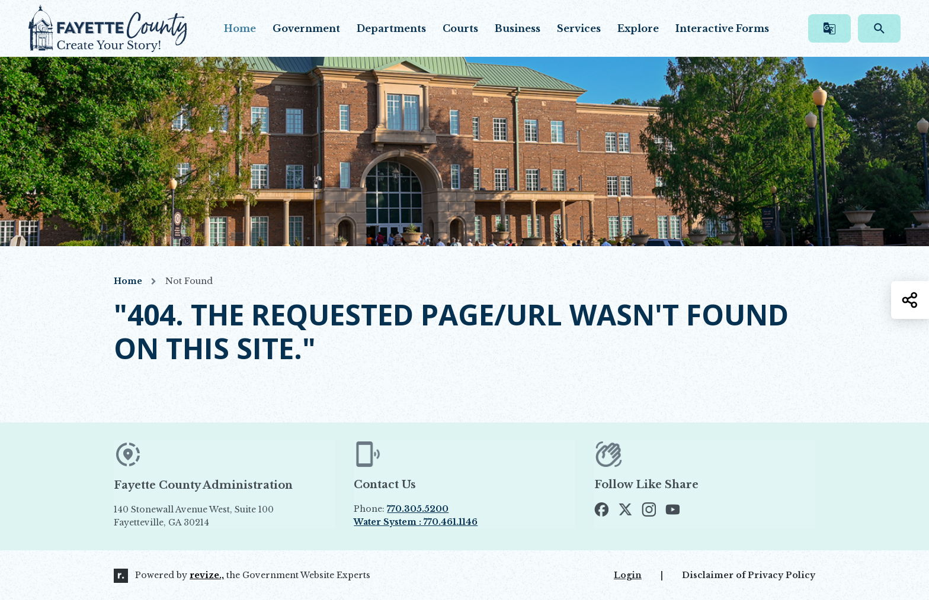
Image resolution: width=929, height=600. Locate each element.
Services (579, 28)
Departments (391, 28)
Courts (460, 28)
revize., (207, 575)
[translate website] (829, 28)
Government (306, 28)
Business (517, 28)
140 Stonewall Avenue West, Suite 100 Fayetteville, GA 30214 (221, 516)
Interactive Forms (722, 28)
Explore (638, 28)
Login (628, 575)
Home (240, 28)
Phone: (401, 509)
